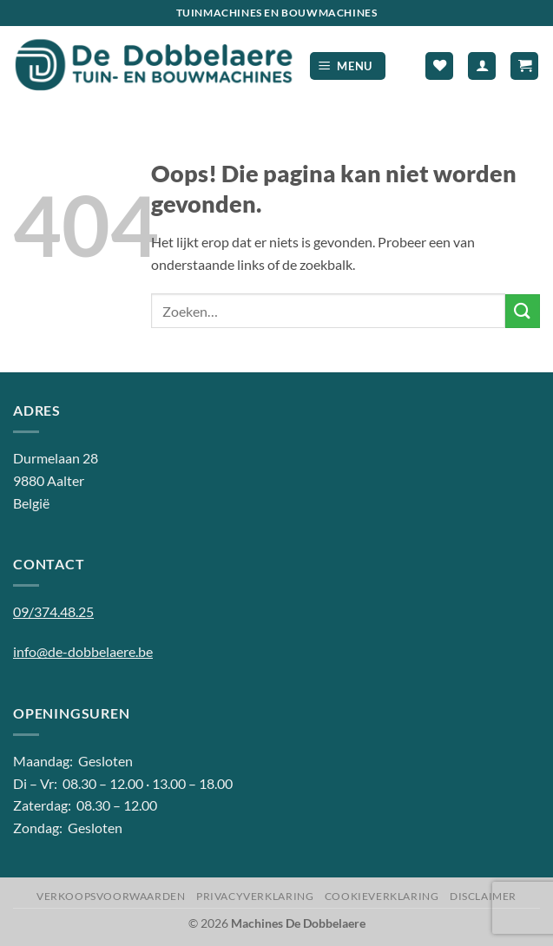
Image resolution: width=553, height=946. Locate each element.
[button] (348, 66)
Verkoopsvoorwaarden (111, 896)
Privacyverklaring (254, 896)
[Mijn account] (482, 66)
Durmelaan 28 (55, 458)
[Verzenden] (522, 311)
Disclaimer (483, 896)
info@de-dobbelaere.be (83, 651)
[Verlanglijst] (439, 66)
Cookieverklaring (382, 896)
